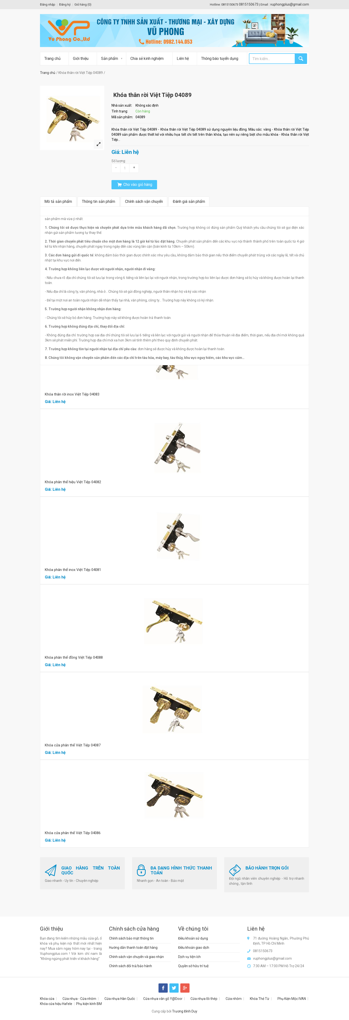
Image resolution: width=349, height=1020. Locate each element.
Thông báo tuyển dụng (219, 58)
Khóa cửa (47, 999)
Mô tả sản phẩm (58, 201)
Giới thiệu (80, 58)
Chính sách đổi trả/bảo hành (130, 966)
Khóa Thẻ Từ (259, 999)
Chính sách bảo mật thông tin (131, 938)
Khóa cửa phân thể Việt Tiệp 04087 (73, 745)
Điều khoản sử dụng (193, 938)
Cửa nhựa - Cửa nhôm (79, 999)
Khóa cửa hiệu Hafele (56, 1004)
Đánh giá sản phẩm (189, 201)
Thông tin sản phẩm (98, 201)
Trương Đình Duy (184, 1011)
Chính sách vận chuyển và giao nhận (136, 957)
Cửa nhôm (234, 999)
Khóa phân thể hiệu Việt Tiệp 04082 (73, 482)
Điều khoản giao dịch (193, 947)
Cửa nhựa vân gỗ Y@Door (162, 999)
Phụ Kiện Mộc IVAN (292, 999)
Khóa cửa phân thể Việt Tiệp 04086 (73, 833)
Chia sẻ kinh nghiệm (147, 58)
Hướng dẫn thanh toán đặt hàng (133, 947)
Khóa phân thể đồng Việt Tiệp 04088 (74, 657)
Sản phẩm (109, 58)
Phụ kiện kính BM (89, 1004)
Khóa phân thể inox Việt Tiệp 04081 (73, 570)
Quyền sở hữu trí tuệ (193, 966)
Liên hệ (183, 58)
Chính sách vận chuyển (144, 201)
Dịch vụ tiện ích (189, 957)
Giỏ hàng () (82, 4)
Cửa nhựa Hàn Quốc (119, 999)
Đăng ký (65, 4)
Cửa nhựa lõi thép (203, 999)
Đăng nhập (47, 4)
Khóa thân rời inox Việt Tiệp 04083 (72, 394)
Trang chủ (52, 58)
